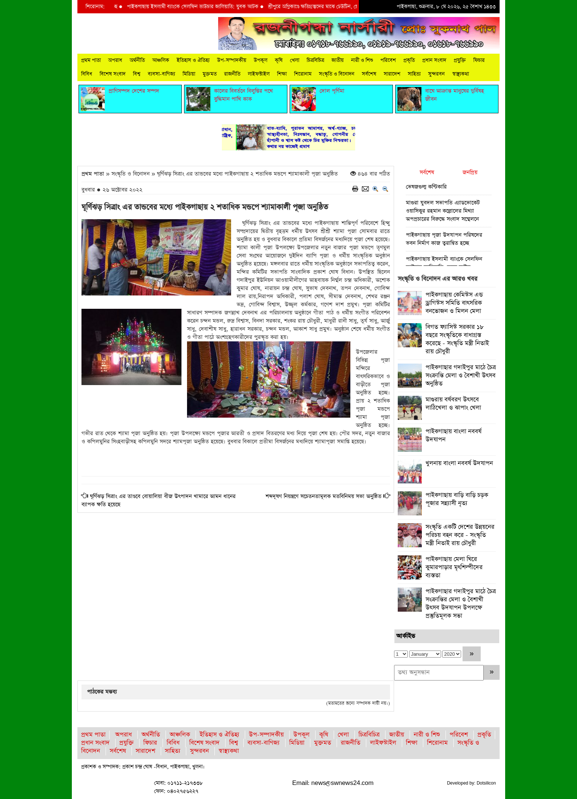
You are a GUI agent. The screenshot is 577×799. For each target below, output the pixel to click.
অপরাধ (115, 60)
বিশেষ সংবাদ (113, 74)
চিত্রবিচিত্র (315, 60)
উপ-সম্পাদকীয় (231, 60)
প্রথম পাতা (91, 60)
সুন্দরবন (436, 74)
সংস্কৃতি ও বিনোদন (336, 74)
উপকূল (260, 60)
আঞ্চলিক (160, 60)
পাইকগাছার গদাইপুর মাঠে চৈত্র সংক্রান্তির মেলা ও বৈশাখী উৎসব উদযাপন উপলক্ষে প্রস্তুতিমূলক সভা (461, 603)
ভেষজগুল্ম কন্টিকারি (426, 187)
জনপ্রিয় (470, 172)
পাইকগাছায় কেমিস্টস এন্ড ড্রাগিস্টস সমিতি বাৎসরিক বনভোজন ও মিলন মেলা (454, 303)
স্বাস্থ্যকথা (460, 74)
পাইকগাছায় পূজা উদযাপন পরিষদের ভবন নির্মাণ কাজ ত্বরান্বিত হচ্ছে (444, 239)
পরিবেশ (388, 60)
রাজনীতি (232, 74)
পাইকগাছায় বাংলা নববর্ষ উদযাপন (453, 435)
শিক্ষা (282, 74)
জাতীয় (337, 60)
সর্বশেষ (369, 74)
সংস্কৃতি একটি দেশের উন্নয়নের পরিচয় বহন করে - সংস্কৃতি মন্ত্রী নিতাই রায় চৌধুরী (460, 535)
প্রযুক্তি (460, 60)
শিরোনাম (302, 74)
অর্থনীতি (137, 60)
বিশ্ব (136, 74)
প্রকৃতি (409, 60)
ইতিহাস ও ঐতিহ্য (193, 60)
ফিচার (479, 60)
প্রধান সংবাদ (434, 60)
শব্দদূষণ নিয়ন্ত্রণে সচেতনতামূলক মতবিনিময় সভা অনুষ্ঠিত (323, 496)
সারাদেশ (392, 74)
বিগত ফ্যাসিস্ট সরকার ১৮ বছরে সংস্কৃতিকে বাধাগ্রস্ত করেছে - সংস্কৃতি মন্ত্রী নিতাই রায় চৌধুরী (457, 339)
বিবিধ (86, 74)
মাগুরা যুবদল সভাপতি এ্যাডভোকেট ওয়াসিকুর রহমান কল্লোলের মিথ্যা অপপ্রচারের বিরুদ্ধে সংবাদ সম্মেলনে (443, 211)
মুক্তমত (210, 74)
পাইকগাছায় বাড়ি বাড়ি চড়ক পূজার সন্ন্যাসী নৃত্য (457, 499)
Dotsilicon (486, 783)
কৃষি (279, 60)
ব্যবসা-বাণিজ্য (161, 74)
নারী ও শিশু (362, 60)
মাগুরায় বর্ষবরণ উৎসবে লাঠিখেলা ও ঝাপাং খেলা (453, 403)
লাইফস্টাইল (259, 74)
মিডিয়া (189, 74)
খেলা (294, 60)
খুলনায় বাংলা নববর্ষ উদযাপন (459, 463)
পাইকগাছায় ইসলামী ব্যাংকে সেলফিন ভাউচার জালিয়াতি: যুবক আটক (217, 6)
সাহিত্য (414, 74)
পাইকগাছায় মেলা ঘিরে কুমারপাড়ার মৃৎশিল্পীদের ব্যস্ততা (454, 567)
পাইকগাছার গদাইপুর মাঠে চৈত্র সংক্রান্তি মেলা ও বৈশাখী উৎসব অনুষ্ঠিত (461, 375)
